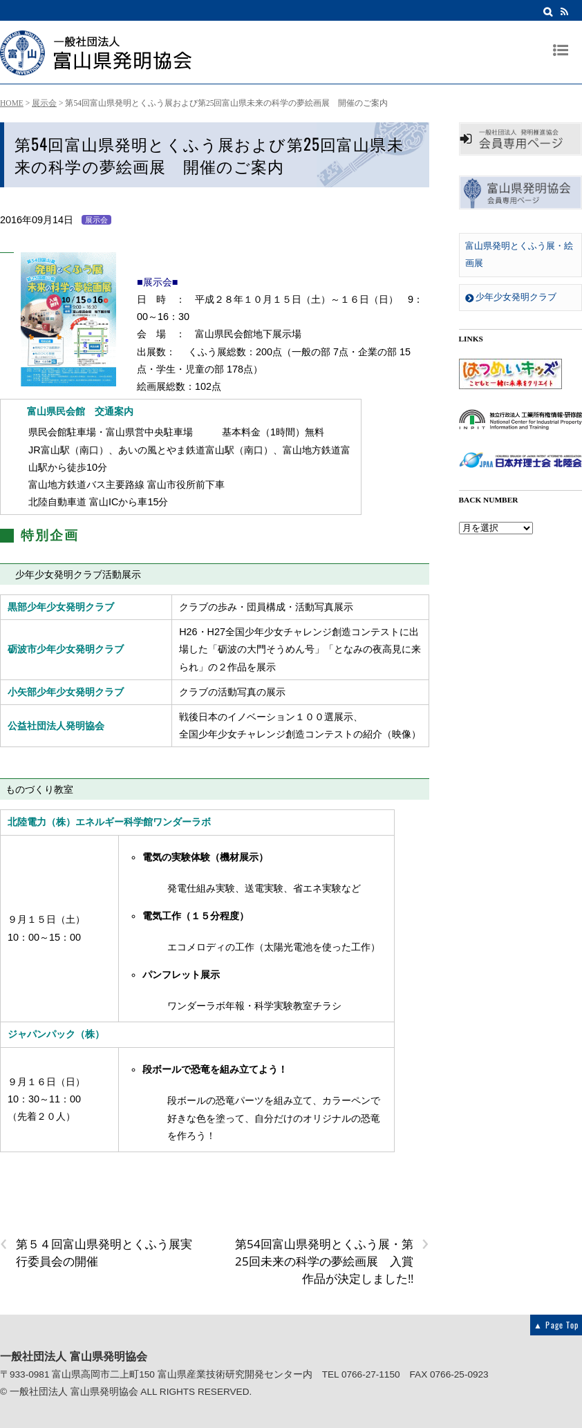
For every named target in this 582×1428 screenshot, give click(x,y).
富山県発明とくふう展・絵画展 (519, 254)
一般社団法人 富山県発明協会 (74, 1392)
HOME (12, 103)
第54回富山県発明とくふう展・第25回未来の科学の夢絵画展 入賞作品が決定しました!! (332, 1260)
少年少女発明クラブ (511, 297)
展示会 (44, 103)
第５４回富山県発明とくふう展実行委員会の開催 (96, 1252)
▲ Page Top (556, 1325)
